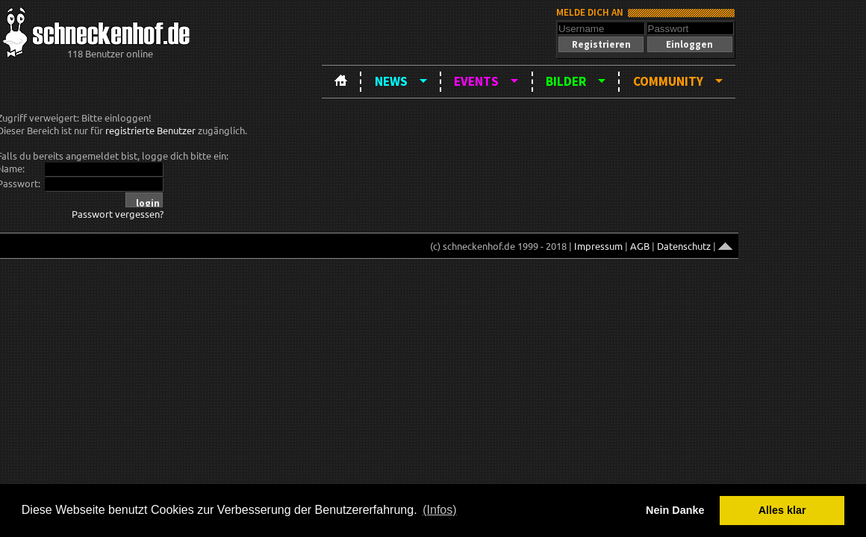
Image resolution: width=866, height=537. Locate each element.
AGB (640, 245)
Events (476, 81)
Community (668, 81)
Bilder (566, 81)
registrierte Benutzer (150, 130)
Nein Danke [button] (675, 510)
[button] (601, 44)
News (391, 81)
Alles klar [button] (782, 510)
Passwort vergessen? (117, 213)
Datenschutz (684, 245)
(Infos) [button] (439, 509)
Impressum (598, 245)
